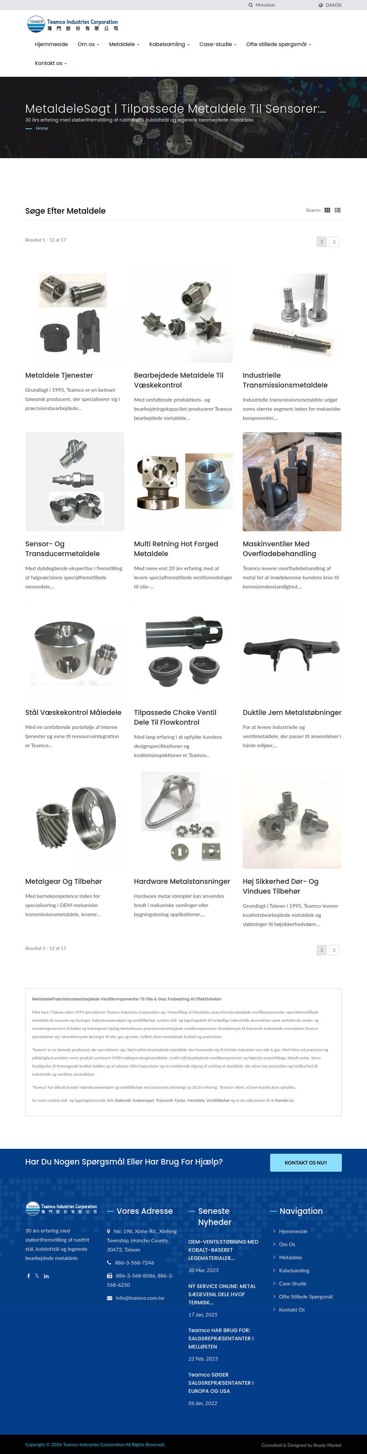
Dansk (334, 5)
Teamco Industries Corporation (94, 1443)
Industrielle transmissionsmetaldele (285, 380)
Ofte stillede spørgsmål (278, 44)
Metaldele (124, 44)
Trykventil (164, 1100)
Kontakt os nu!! (306, 1162)
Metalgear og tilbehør (63, 881)
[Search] (285, 5)
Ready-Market (327, 1443)
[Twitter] (37, 1275)
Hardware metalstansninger (182, 881)
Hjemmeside (51, 44)
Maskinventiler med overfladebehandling (279, 548)
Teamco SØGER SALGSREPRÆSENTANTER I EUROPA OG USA (221, 1382)
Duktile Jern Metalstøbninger (292, 712)
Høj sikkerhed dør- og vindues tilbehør (281, 886)
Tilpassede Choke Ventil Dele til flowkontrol (175, 717)
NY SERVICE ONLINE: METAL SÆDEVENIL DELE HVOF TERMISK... (222, 1293)
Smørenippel (143, 1100)
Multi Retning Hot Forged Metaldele (176, 548)
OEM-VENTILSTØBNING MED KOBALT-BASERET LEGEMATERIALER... (224, 1249)
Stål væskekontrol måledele (73, 712)
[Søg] (251, 5)
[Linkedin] (46, 1275)
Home (42, 128)
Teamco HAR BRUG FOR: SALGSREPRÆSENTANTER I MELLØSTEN (221, 1337)
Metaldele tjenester (59, 375)
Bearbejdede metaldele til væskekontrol (178, 380)
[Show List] (337, 210)
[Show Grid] (327, 210)
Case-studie (218, 44)
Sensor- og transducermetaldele (62, 548)
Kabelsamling (169, 44)
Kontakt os (51, 63)
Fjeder (180, 1100)
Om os (88, 44)
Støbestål (123, 1100)
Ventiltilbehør (218, 1100)
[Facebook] (28, 1275)
